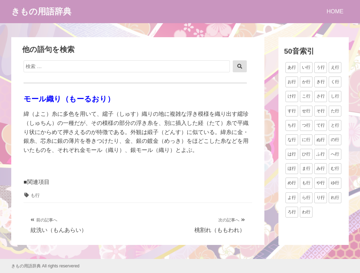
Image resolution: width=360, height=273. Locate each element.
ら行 (306, 197)
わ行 (306, 211)
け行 (292, 96)
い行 (306, 67)
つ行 (306, 125)
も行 (35, 195)
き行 (320, 81)
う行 (320, 67)
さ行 (320, 96)
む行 (335, 168)
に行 (306, 139)
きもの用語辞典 (41, 11)
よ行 (292, 197)
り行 (320, 197)
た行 (335, 110)
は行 (292, 154)
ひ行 (306, 154)
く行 (335, 81)
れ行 (335, 197)
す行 (292, 110)
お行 (292, 81)
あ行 (292, 67)
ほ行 (292, 168)
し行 (335, 96)
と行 (335, 125)
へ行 (335, 154)
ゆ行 (335, 182)
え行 (335, 67)
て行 (320, 125)
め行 (292, 182)
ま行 (306, 168)
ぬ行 (320, 139)
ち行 (292, 125)
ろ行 (292, 211)
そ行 (320, 110)
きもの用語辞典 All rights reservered (45, 266)
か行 (306, 81)
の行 (335, 139)
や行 (320, 182)
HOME (335, 11)
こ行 (306, 96)
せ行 (306, 110)
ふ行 (320, 154)
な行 (292, 139)
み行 (320, 168)
